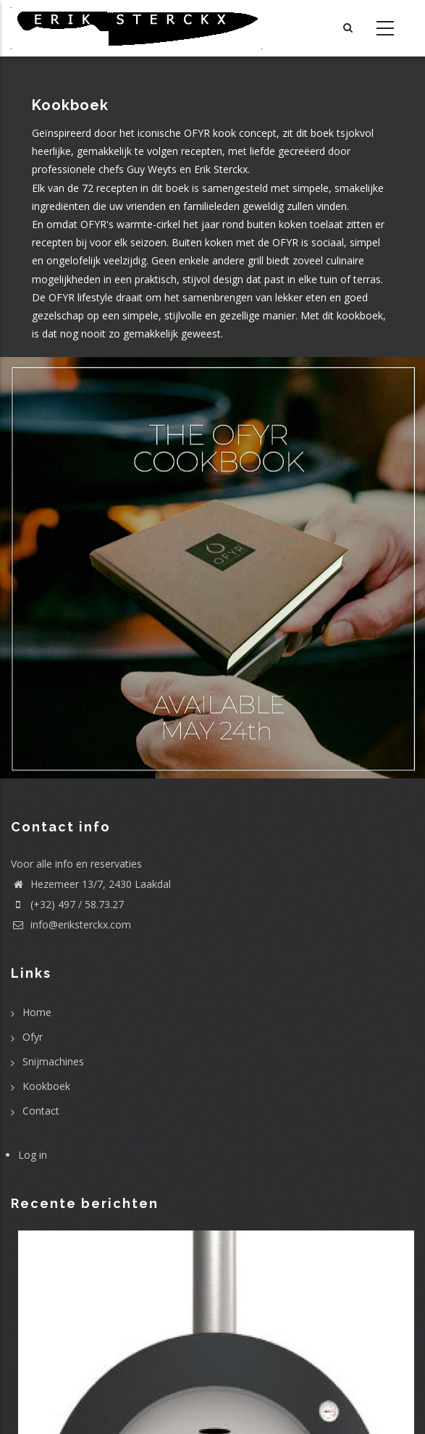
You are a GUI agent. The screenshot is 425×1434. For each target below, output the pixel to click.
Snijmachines (53, 1061)
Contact (40, 1111)
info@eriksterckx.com (71, 924)
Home (36, 1012)
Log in (32, 1155)
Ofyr (32, 1037)
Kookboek (46, 1086)
